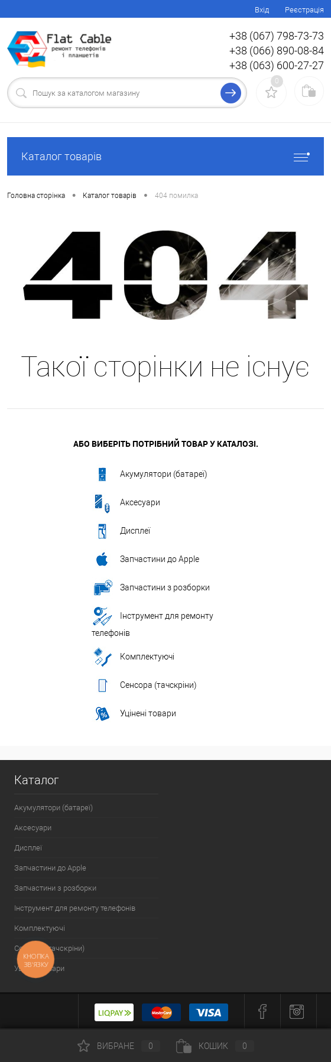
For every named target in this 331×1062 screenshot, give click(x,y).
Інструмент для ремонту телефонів (152, 622)
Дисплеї (121, 531)
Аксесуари (126, 503)
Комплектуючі (133, 657)
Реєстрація (304, 9)
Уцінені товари (134, 714)
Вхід (262, 9)
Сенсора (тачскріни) (144, 685)
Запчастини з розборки (151, 588)
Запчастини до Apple (145, 559)
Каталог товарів (165, 156)
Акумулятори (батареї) (149, 474)
